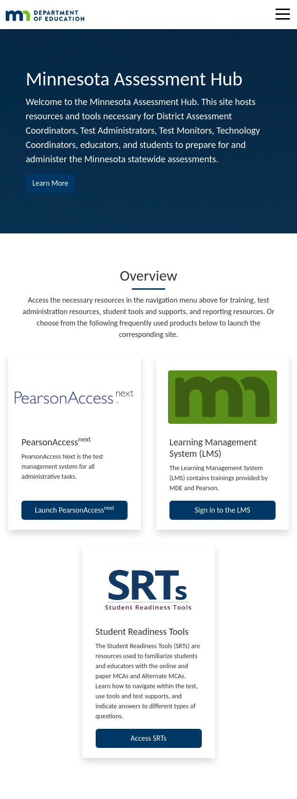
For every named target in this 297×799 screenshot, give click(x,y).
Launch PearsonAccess (74, 510)
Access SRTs (148, 738)
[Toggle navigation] (285, 15)
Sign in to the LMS (222, 510)
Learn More (53, 182)
